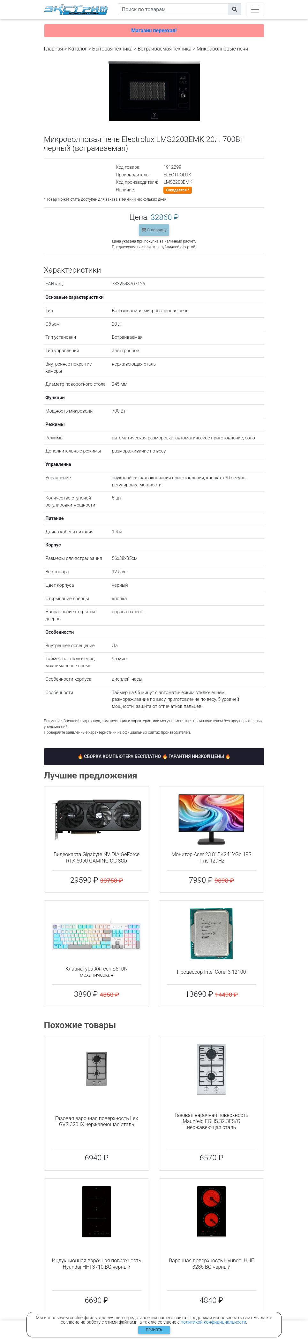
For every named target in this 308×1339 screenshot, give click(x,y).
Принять (154, 1330)
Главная (53, 49)
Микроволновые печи (222, 49)
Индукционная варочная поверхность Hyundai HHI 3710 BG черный (96, 1264)
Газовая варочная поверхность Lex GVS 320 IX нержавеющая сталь (96, 1121)
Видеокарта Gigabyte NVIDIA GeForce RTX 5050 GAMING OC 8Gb (96, 857)
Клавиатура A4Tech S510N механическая (96, 972)
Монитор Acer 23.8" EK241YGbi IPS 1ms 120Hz (211, 857)
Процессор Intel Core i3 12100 (211, 972)
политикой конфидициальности (213, 1322)
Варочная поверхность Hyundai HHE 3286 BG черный (211, 1264)
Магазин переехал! (154, 30)
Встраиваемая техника (165, 49)
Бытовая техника (112, 49)
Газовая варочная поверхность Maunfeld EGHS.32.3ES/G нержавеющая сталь (211, 1121)
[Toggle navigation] (255, 9)
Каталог (77, 49)
